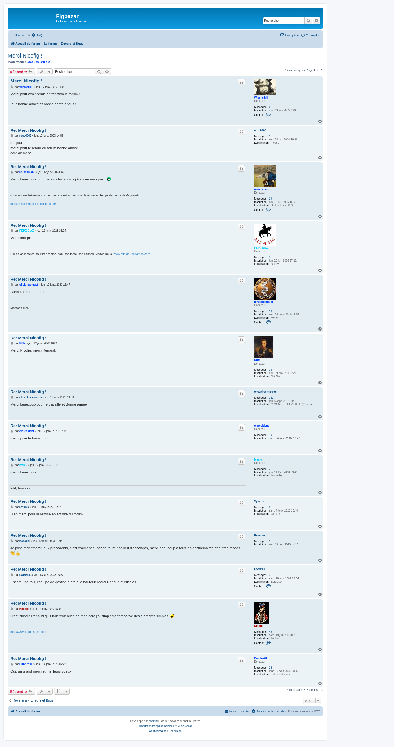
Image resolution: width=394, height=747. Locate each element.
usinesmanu (262, 189)
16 (270, 369)
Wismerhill (261, 97)
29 (270, 198)
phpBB (153, 721)
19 (270, 311)
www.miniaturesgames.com (132, 253)
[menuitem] (36, 35)
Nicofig (258, 625)
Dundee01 (260, 658)
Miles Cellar (185, 726)
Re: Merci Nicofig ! (28, 130)
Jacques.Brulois (38, 62)
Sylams (259, 501)
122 (271, 397)
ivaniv (258, 459)
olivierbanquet (263, 301)
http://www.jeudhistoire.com (28, 631)
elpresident (261, 425)
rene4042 (260, 130)
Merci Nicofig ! (25, 56)
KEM (257, 360)
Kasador (259, 535)
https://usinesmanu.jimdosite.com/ (33, 203)
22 (270, 667)
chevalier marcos (265, 391)
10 (270, 434)
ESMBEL (260, 569)
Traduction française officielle (156, 726)
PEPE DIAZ (261, 247)
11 (270, 136)
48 (270, 631)
